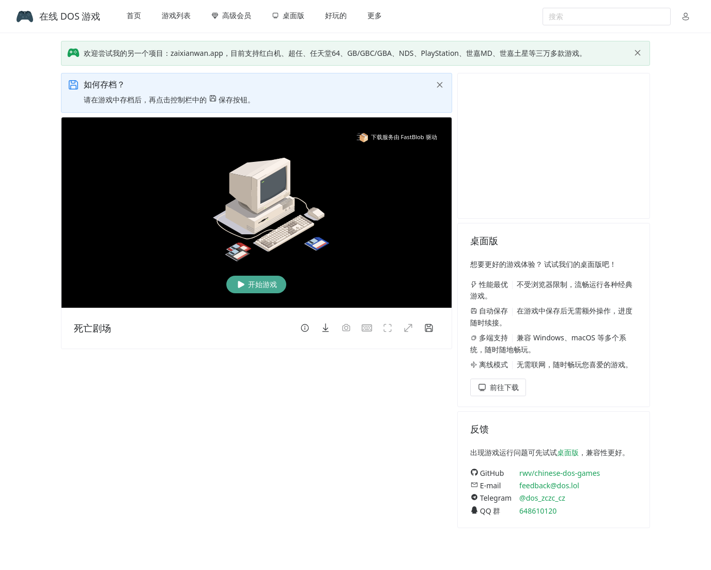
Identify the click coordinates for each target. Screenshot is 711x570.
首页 (134, 15)
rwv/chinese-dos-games (559, 473)
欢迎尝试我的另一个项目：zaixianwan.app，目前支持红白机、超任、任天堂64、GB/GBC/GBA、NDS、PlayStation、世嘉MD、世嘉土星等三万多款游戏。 (335, 53)
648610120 (538, 511)
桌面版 (568, 452)
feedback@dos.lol (549, 485)
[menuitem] (133, 16)
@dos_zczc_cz (542, 498)
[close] (637, 53)
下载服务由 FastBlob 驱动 (397, 137)
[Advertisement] (554, 145)
